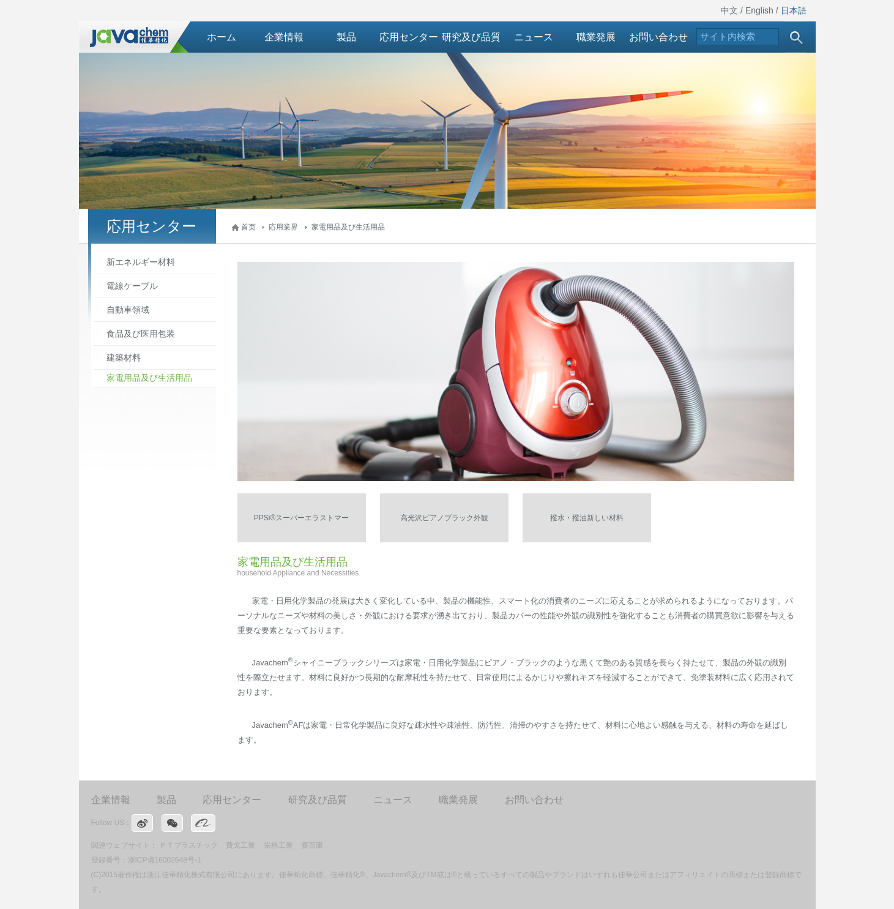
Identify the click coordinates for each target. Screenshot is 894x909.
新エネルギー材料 (140, 262)
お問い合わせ (658, 37)
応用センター (408, 37)
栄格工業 (278, 845)
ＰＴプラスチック (188, 845)
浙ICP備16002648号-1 (164, 860)
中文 (729, 10)
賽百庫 (312, 845)
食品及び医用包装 (140, 334)
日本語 (793, 10)
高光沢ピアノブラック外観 (444, 518)
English (759, 10)
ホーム (221, 37)
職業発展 (596, 37)
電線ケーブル (132, 286)
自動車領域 (127, 310)
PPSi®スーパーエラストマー (301, 518)
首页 (248, 227)
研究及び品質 (471, 37)
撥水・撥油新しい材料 (587, 518)
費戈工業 (240, 845)
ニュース (533, 37)
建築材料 (123, 357)
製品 (346, 37)
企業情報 (284, 37)
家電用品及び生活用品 (348, 227)
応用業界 (283, 227)
